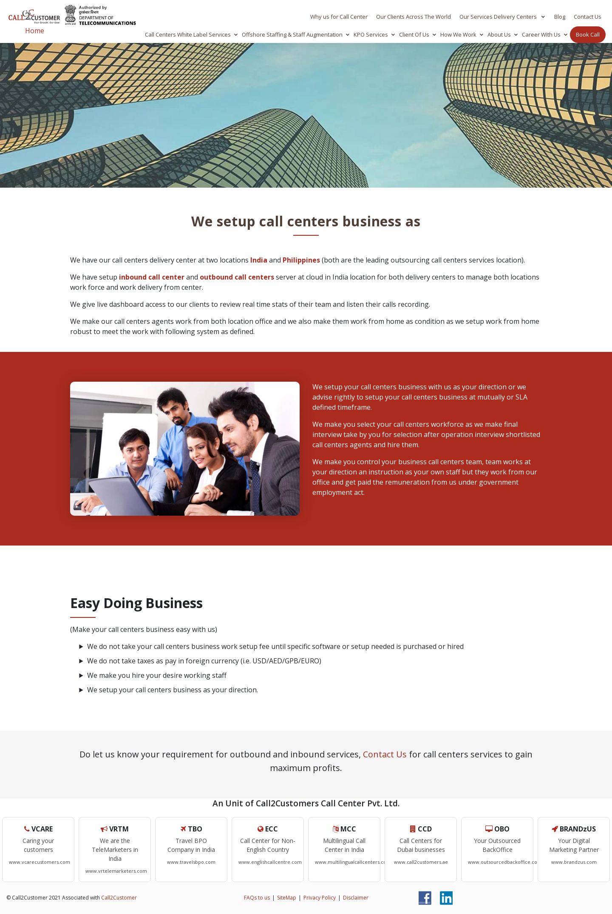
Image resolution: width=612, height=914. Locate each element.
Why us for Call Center (339, 16)
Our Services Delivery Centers (498, 16)
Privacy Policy (319, 897)
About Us (499, 34)
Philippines (301, 260)
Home (34, 30)
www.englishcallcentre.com (270, 862)
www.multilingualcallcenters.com (353, 862)
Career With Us (541, 34)
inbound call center (151, 277)
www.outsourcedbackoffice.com (505, 862)
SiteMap (286, 897)
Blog (559, 16)
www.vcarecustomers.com (39, 862)
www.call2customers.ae (421, 862)
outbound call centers (237, 277)
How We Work (458, 34)
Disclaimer (355, 897)
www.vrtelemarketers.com (116, 871)
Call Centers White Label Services (188, 34)
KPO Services (371, 34)
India (258, 260)
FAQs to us (257, 897)
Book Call (588, 34)
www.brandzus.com (574, 862)
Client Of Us (414, 34)
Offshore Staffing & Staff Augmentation (292, 34)
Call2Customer (119, 897)
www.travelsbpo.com (191, 862)
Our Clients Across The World (413, 16)
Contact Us (587, 16)
